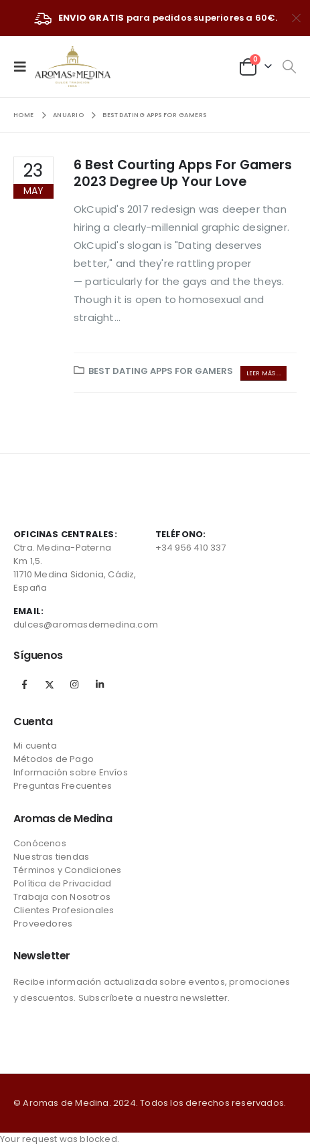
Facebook (25, 684)
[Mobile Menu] (24, 66)
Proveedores (42, 923)
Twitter (50, 684)
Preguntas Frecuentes (62, 785)
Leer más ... (263, 373)
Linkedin (100, 684)
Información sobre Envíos (70, 772)
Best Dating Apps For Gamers (160, 371)
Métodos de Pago (53, 759)
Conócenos (39, 843)
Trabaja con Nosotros (61, 896)
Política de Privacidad (62, 883)
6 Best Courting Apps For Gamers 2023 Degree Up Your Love (183, 173)
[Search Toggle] (289, 67)
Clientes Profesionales (63, 910)
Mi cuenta (35, 745)
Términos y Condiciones (67, 870)
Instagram (74, 684)
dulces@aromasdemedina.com (85, 624)
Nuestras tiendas (51, 856)
